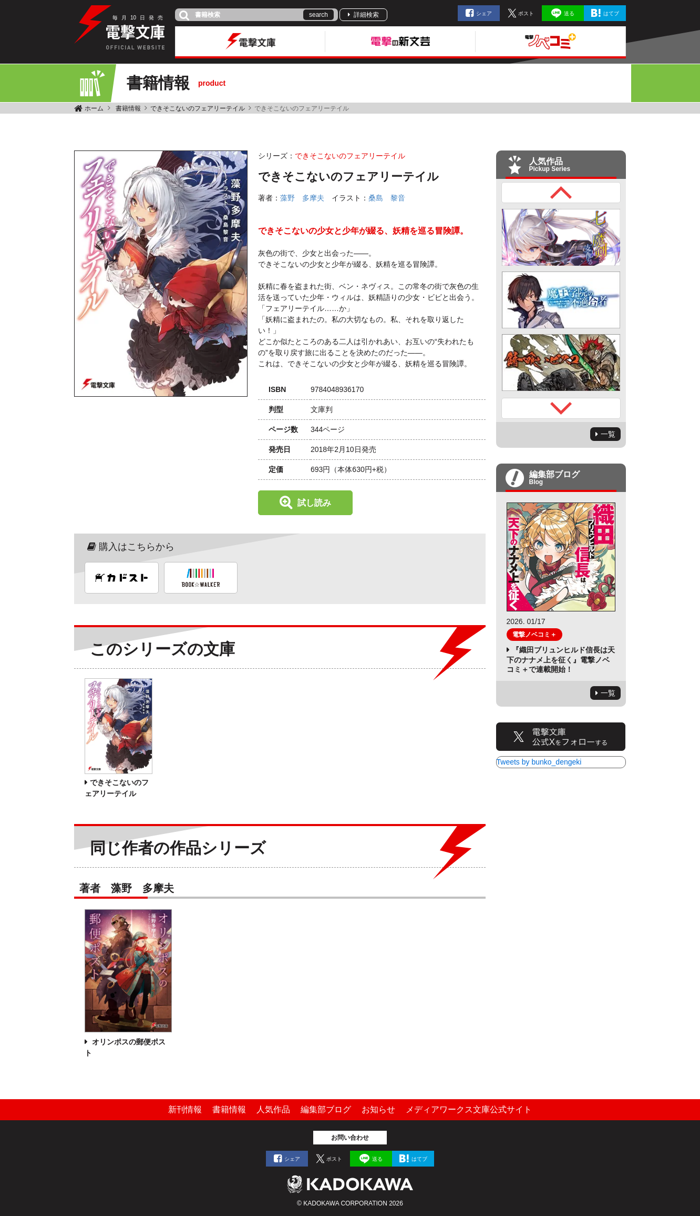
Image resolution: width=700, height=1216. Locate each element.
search (318, 14)
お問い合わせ (350, 1137)
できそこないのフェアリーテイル (197, 108)
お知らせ (378, 1109)
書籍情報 (128, 108)
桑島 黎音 (386, 198)
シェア (484, 13)
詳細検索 (366, 14)
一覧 (608, 434)
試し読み (314, 502)
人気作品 (273, 1109)
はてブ (611, 13)
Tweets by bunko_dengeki (539, 762)
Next (561, 408)
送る (569, 13)
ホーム (94, 108)
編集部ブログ (326, 1109)
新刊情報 (185, 1109)
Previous (561, 192)
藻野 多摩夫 (302, 198)
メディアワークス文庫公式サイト (469, 1109)
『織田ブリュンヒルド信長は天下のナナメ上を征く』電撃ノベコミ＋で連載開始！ (561, 659)
